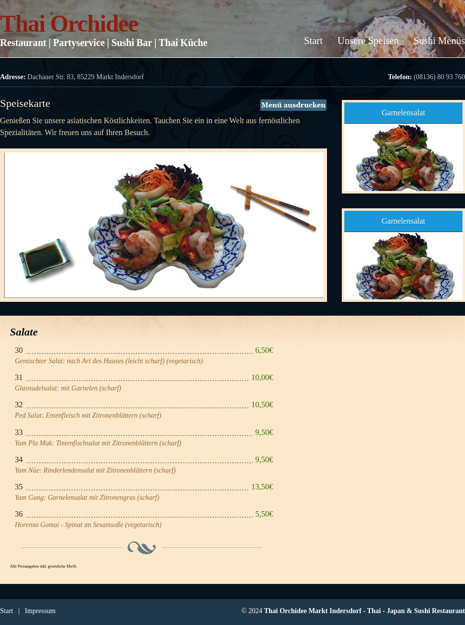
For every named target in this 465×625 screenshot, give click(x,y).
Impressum (40, 611)
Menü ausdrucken (293, 105)
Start (313, 40)
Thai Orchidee (69, 23)
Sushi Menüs (439, 40)
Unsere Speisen (368, 40)
